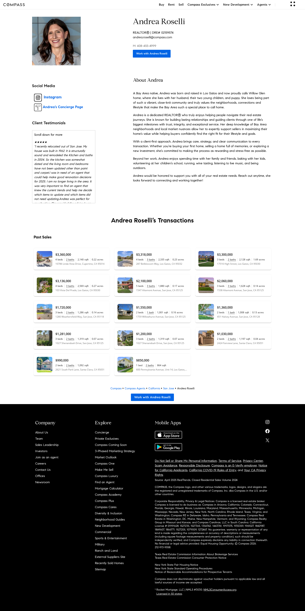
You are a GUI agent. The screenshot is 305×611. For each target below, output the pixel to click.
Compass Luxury (106, 476)
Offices (40, 476)
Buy (161, 4)
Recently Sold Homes (109, 563)
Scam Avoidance (166, 465)
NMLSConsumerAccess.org (219, 589)
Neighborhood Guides (110, 519)
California (154, 388)
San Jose (168, 388)
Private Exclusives (107, 438)
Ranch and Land (106, 550)
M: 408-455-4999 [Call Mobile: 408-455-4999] (144, 46)
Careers (40, 463)
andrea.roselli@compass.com (152, 37)
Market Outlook (106, 457)
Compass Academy (108, 494)
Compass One (105, 463)
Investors (41, 451)
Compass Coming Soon (111, 445)
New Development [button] (238, 4)
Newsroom (42, 482)
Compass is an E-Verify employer (234, 465)
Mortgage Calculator (109, 488)
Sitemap (100, 569)
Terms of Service (229, 461)
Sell (181, 4)
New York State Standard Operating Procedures (183, 568)
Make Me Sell (104, 470)
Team (39, 438)
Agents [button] (264, 4)
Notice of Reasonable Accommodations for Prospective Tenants (193, 572)
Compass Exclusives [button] (203, 4)
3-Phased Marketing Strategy (115, 451)
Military (100, 544)
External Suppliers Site (110, 557)
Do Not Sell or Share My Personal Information (186, 461)
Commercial (103, 532)
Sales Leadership (47, 445)
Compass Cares (106, 507)
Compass (116, 388)
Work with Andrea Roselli (151, 53)
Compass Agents (135, 388)
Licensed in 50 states (169, 593)
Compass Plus (104, 501)
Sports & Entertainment (111, 538)
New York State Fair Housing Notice (176, 564)
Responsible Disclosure (194, 465)
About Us (41, 432)
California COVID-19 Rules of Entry (212, 470)
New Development (107, 526)
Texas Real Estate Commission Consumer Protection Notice (190, 557)
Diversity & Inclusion (108, 513)
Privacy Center (253, 461)
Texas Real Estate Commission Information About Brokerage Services (196, 554)
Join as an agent (46, 457)
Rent (171, 4)
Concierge (102, 432)
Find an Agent (104, 482)
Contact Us (43, 470)
